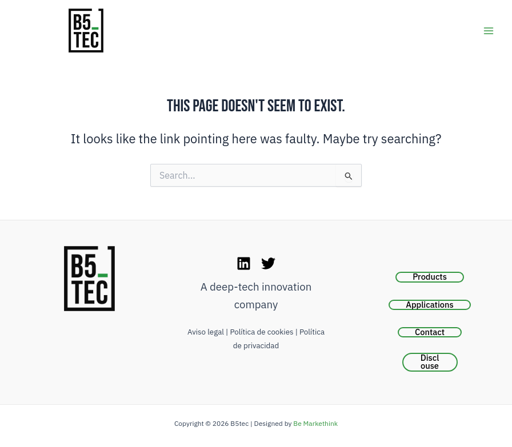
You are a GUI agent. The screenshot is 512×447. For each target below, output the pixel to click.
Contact (430, 332)
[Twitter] (268, 263)
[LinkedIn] (244, 263)
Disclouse (430, 362)
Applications (429, 305)
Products (430, 277)
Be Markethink (315, 423)
